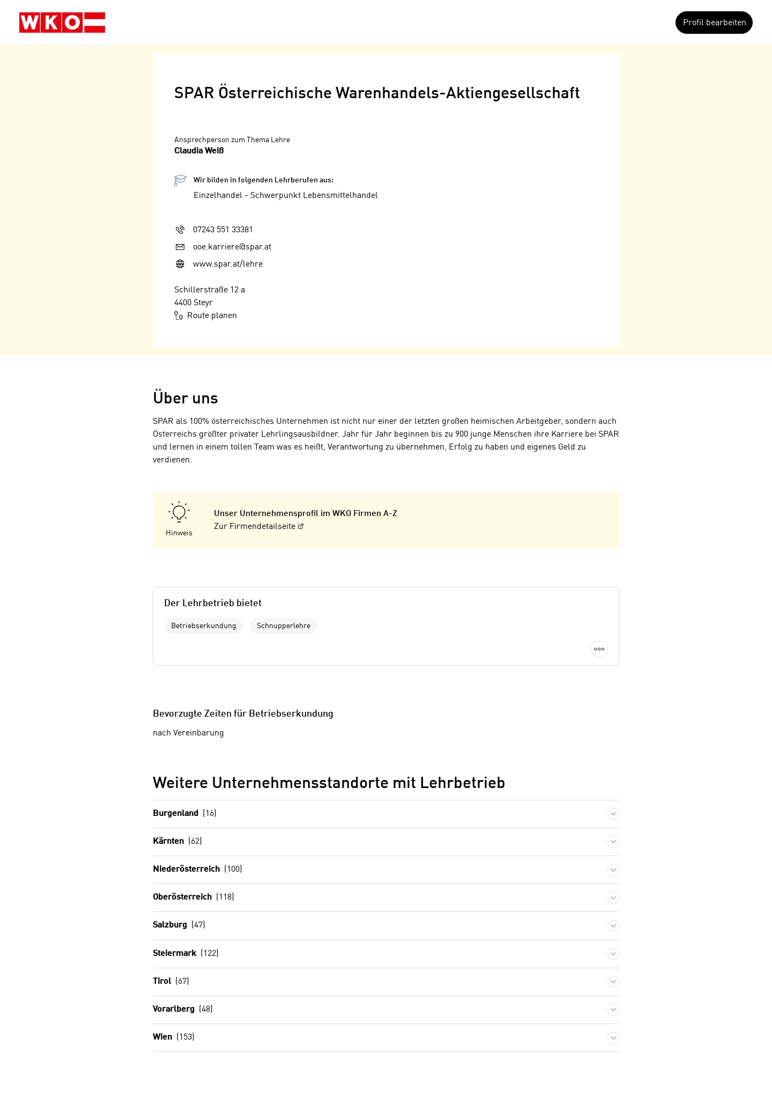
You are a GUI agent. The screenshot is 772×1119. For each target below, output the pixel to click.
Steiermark (186, 954)
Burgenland (185, 814)
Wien (174, 1038)
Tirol (171, 982)
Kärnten (177, 842)
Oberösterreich (193, 898)
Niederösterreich (197, 870)
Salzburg (179, 926)
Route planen (205, 315)
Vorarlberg (183, 1010)
